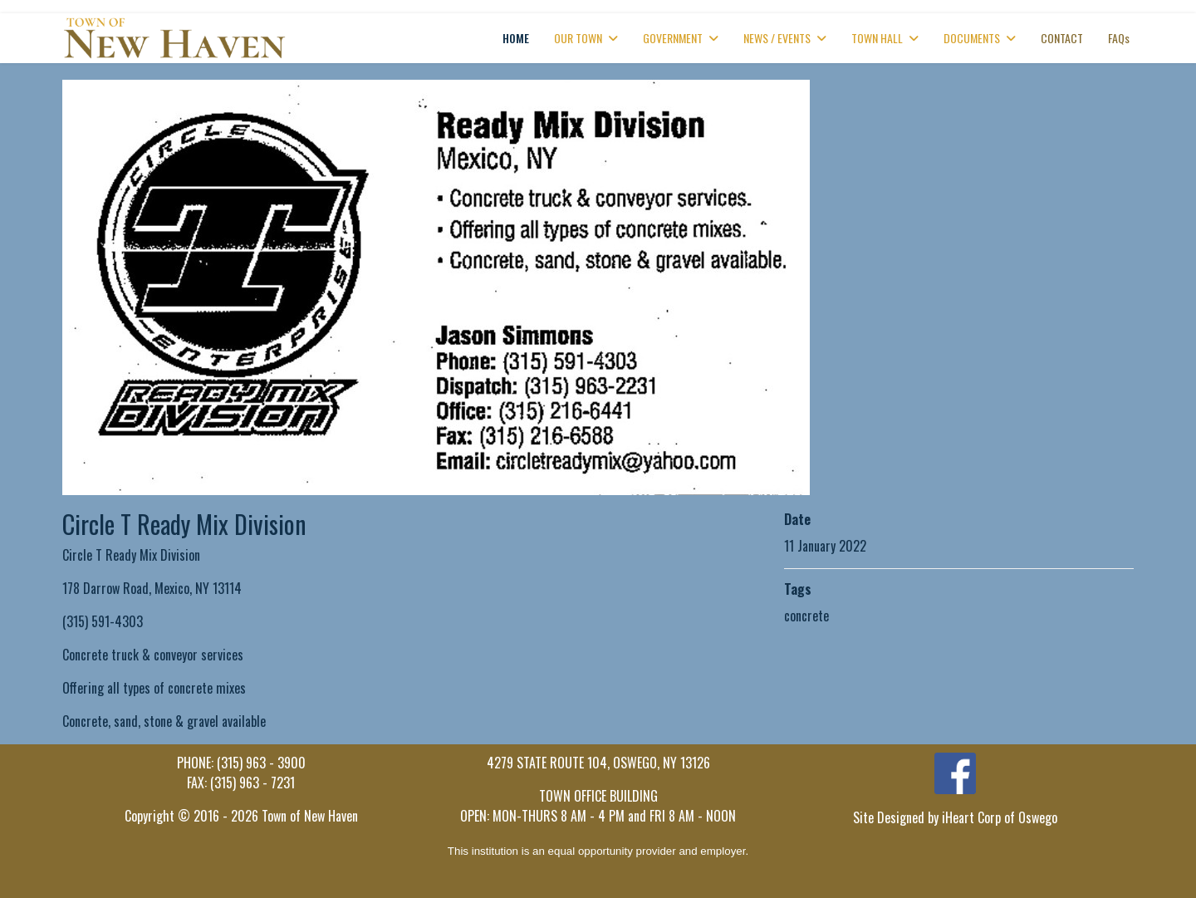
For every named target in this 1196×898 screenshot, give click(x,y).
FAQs (1119, 38)
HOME (515, 38)
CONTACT (1062, 38)
